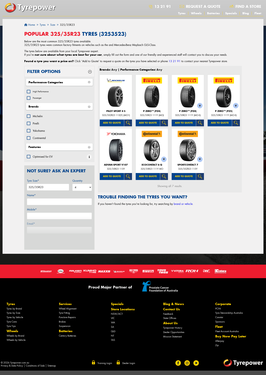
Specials (231, 13)
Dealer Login (128, 355)
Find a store (248, 6)
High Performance (43, 92)
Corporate (223, 296)
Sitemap (52, 357)
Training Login (105, 355)
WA (113, 314)
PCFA (218, 301)
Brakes (62, 314)
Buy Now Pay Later (230, 328)
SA (112, 319)
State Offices (169, 310)
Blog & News (173, 296)
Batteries (213, 13)
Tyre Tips (11, 318)
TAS (113, 332)
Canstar (219, 309)
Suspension (64, 318)
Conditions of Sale (35, 357)
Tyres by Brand (14, 301)
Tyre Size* (33, 182)
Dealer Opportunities (173, 324)
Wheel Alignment (67, 301)
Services (65, 296)
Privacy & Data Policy (12, 357)
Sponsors (220, 314)
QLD (113, 323)
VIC (113, 310)
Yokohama (39, 132)
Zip (217, 337)
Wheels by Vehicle (16, 332)
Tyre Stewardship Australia (229, 305)
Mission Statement (172, 328)
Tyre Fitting (64, 305)
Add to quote (112, 122)
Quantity (77, 182)
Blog (245, 13)
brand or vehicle (183, 204)
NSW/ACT (117, 306)
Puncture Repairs (67, 309)
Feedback (168, 306)
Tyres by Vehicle (15, 309)
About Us (170, 315)
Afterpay (219, 333)
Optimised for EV (43, 158)
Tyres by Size (13, 305)
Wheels (196, 13)
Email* (31, 225)
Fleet (257, 13)
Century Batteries (67, 328)
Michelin (38, 118)
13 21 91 (162, 6)
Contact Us (171, 301)
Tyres (181, 13)
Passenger (38, 99)
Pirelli (36, 125)
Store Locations (123, 301)
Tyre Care (12, 314)
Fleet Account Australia (227, 323)
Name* (31, 197)
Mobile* (32, 211)
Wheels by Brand (15, 328)
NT (112, 328)
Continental (39, 140)
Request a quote (203, 6)
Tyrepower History (172, 320)
